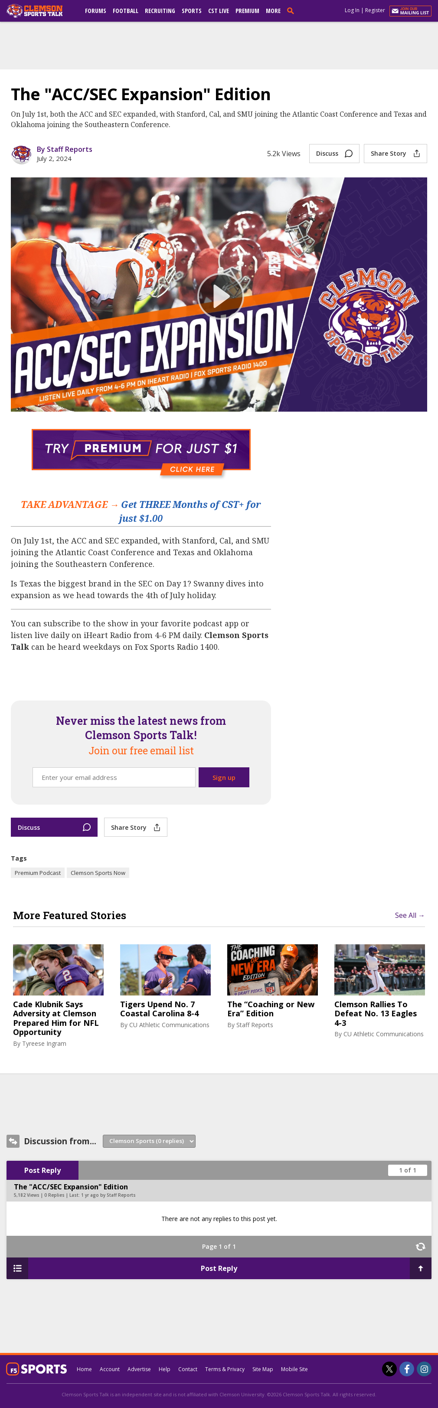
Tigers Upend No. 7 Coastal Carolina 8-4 (159, 1009)
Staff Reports (254, 1025)
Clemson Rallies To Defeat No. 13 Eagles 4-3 (375, 1014)
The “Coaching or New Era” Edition (270, 1009)
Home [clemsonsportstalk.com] (84, 1369)
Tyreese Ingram (44, 1043)
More (273, 11)
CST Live (218, 11)
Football (125, 11)
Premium (247, 11)
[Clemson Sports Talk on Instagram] (424, 1369)
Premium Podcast (38, 873)
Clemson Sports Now (98, 873)
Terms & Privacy (225, 1369)
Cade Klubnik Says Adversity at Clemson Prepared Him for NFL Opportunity (56, 1018)
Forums (95, 11)
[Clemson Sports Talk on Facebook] (406, 1369)
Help (164, 1369)
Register (375, 10)
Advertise (139, 1369)
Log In (352, 10)
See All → (410, 915)
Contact (187, 1369)
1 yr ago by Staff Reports (108, 1195)
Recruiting (160, 11)
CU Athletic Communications (169, 1025)
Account (110, 1369)
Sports (192, 11)
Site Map (262, 1369)
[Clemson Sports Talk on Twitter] (389, 1369)
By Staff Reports (64, 149)
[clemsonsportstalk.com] (41, 11)
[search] (292, 10)
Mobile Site (294, 1369)
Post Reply (42, 1170)
